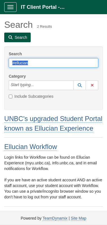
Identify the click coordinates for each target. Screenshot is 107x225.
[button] (79, 85)
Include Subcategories (31, 96)
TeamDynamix (55, 218)
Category (17, 76)
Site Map (78, 218)
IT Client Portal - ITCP (45, 7)
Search (15, 54)
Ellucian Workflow (30, 146)
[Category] (37, 85)
